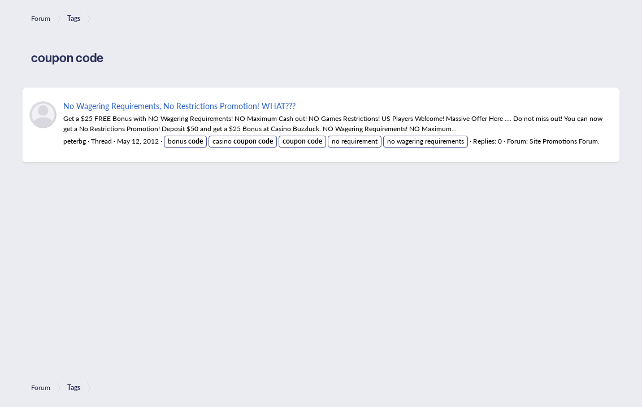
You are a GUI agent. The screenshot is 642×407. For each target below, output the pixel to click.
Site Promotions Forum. (565, 141)
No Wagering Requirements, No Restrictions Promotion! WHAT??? (179, 105)
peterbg (74, 141)
